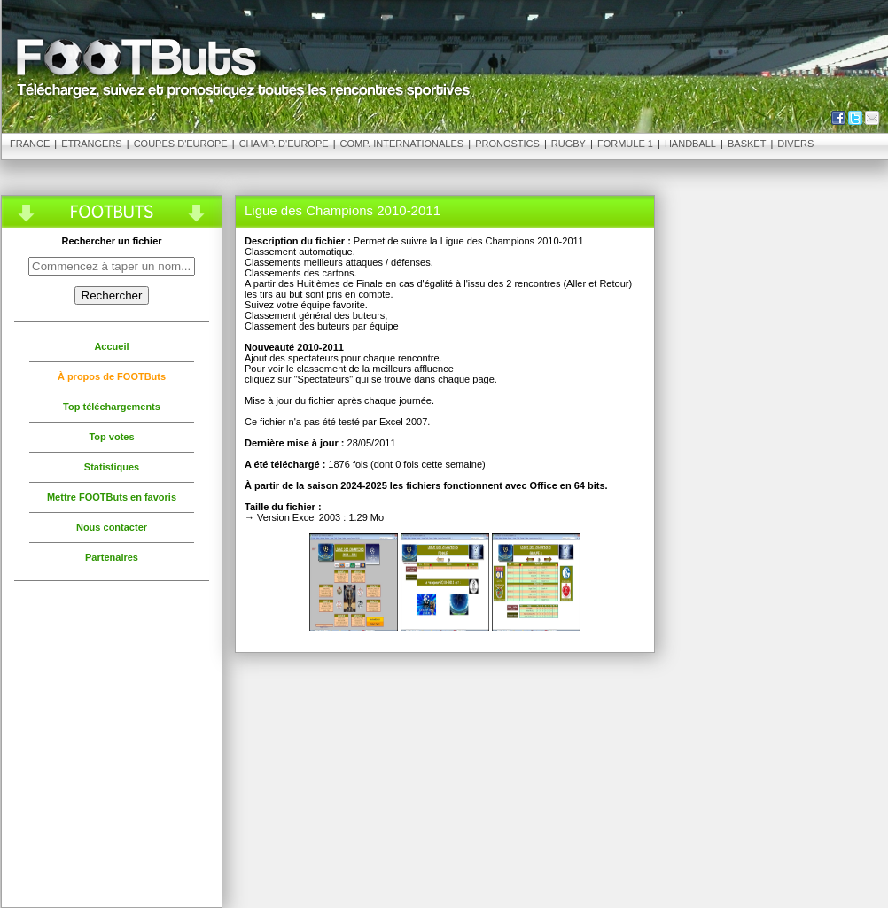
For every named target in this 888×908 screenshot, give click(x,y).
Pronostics (507, 143)
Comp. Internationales (402, 143)
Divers (795, 143)
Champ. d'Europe (284, 143)
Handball (690, 143)
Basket (747, 143)
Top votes (111, 436)
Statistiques (111, 467)
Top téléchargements (111, 406)
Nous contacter (111, 527)
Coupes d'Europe (181, 143)
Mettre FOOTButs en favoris (111, 497)
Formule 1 (625, 143)
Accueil (111, 346)
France (30, 143)
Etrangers (91, 143)
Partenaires (111, 557)
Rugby (568, 143)
